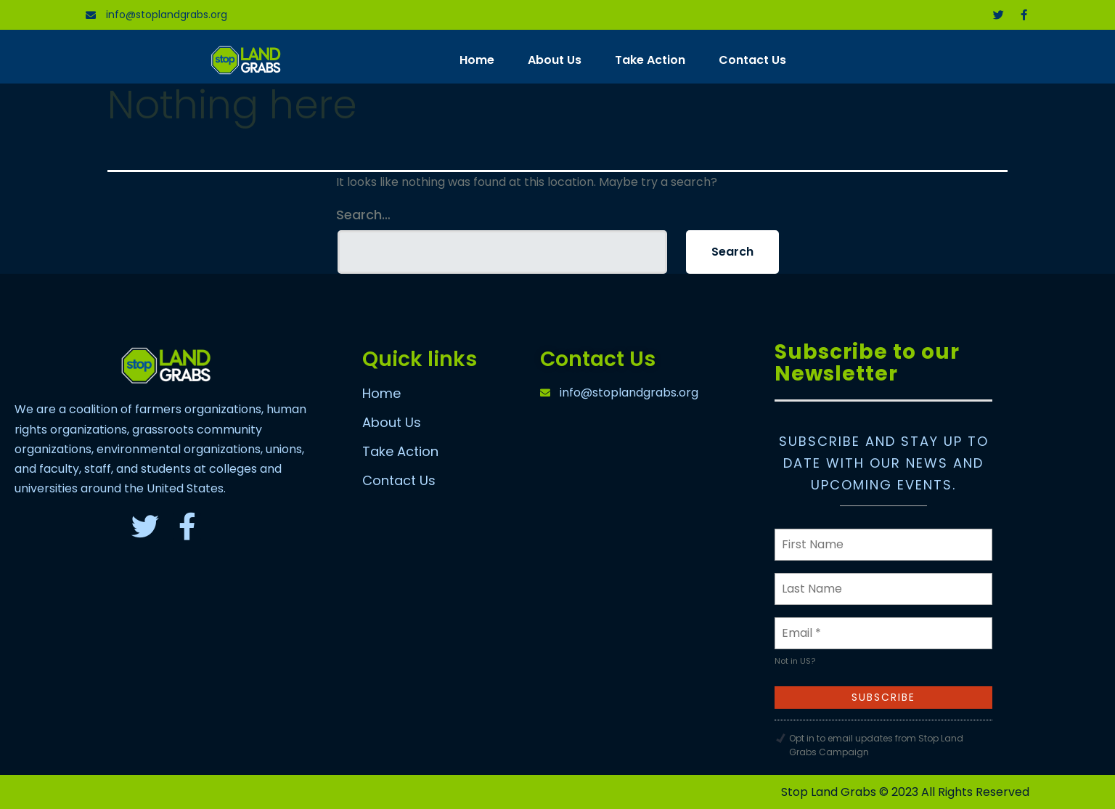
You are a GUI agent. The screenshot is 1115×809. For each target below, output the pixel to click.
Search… (363, 215)
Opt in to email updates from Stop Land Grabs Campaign (876, 745)
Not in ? (795, 661)
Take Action (650, 60)
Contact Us (752, 60)
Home (477, 60)
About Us (554, 60)
